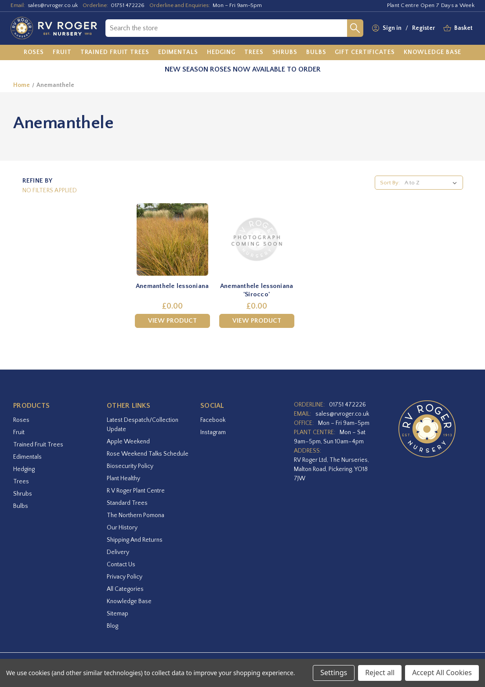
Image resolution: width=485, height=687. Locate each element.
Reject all (380, 672)
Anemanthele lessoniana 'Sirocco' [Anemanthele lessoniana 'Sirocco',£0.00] (256, 290)
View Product (172, 320)
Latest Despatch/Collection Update (142, 425)
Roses (21, 420)
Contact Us (121, 564)
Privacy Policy (124, 576)
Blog (112, 625)
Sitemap (117, 613)
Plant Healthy (123, 478)
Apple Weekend (128, 441)
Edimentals (27, 456)
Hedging (24, 469)
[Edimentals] (178, 53)
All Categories (125, 589)
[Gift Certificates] (364, 53)
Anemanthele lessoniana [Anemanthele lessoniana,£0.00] (172, 286)
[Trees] (254, 53)
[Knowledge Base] (432, 53)
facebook (212, 420)
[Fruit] (62, 53)
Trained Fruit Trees (38, 444)
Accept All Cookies (442, 672)
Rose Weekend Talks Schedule (147, 453)
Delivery (118, 552)
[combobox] (226, 28)
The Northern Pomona (135, 515)
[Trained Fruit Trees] (115, 53)
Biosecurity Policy (130, 466)
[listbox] (432, 182)
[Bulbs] (316, 53)
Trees (21, 481)
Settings (333, 672)
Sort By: (390, 183)
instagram (213, 432)
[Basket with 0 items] (463, 28)
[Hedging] (221, 53)
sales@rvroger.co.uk (53, 5)
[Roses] (34, 53)
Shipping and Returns (135, 539)
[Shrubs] (285, 53)
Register (423, 28)
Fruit (19, 432)
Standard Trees (127, 503)
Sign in (392, 28)
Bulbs (20, 506)
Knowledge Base (129, 601)
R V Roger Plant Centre (136, 490)
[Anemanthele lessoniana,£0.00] (172, 239)
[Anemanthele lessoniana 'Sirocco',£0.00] (257, 239)
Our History (122, 527)
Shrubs (22, 493)
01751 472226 (128, 5)
